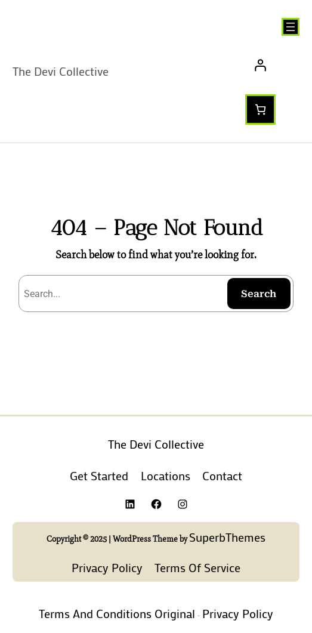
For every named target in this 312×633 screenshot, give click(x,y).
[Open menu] (290, 27)
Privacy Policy (237, 613)
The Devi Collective (61, 71)
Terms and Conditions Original (117, 613)
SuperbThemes (227, 537)
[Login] (272, 65)
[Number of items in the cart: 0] (260, 109)
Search (258, 293)
